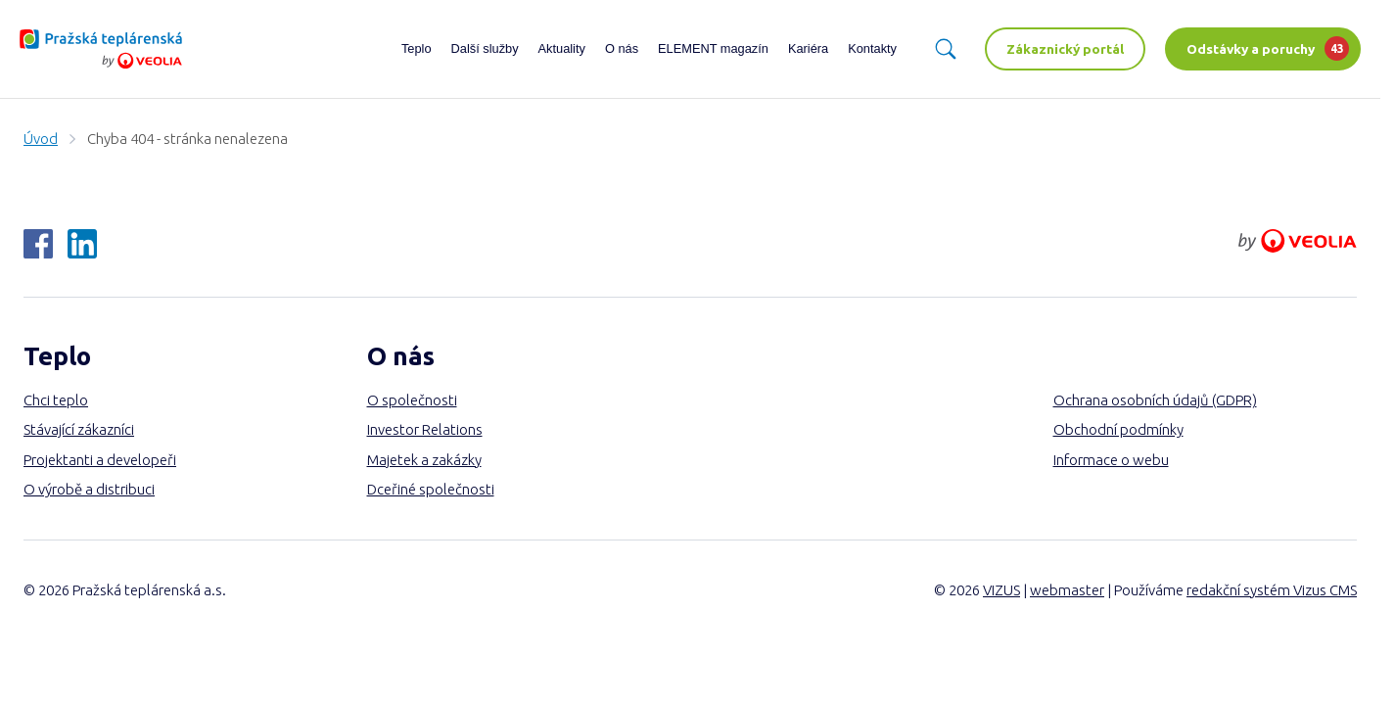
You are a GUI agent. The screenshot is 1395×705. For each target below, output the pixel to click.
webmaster (1067, 590)
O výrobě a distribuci (89, 489)
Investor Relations (425, 429)
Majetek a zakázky (424, 459)
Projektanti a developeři (99, 459)
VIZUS (1001, 590)
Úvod (40, 138)
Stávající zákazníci (78, 429)
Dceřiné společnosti (430, 489)
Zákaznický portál (1065, 49)
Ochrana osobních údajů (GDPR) (1155, 400)
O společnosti (412, 400)
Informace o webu (1111, 459)
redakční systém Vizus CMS (1271, 590)
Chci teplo (55, 400)
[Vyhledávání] (945, 49)
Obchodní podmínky (1118, 429)
